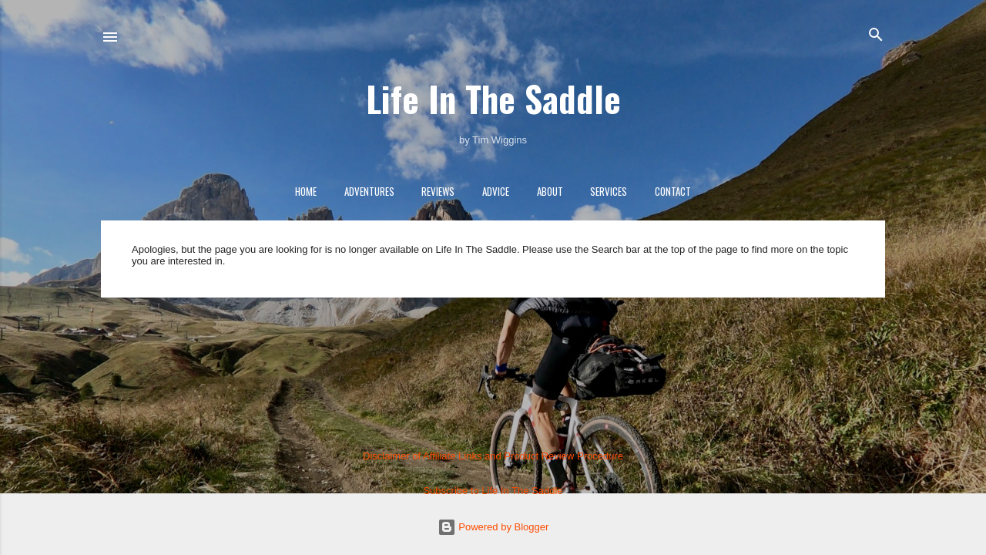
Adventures (369, 191)
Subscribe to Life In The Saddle (492, 490)
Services (608, 191)
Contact (673, 191)
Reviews (437, 191)
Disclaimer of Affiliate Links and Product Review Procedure (493, 456)
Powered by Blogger (493, 527)
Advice (495, 191)
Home (306, 191)
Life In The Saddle (493, 98)
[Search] (876, 35)
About (550, 191)
